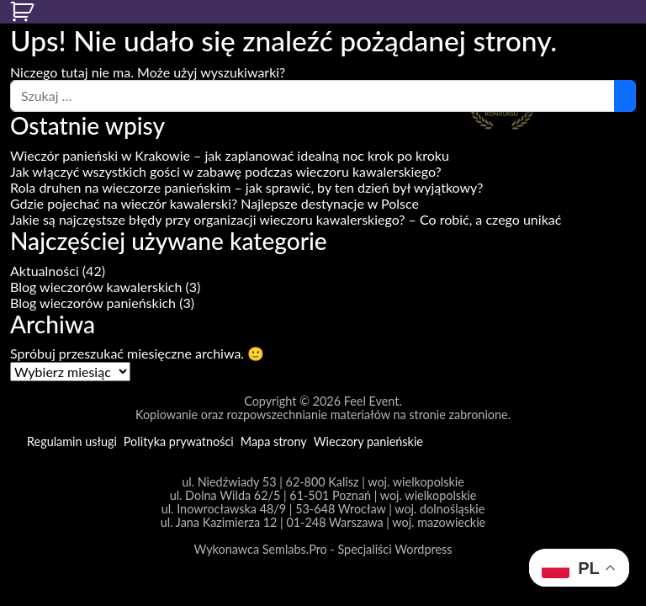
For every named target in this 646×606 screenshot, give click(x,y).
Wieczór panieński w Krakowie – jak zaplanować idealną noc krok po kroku (229, 155)
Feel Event (372, 401)
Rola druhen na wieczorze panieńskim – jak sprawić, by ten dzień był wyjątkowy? (247, 187)
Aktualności (44, 271)
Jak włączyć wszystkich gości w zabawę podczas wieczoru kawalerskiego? (226, 171)
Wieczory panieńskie (368, 442)
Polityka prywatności (179, 442)
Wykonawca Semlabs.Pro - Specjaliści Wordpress (323, 549)
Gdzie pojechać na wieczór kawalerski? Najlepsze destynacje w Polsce (214, 203)
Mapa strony (274, 442)
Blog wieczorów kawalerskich (96, 287)
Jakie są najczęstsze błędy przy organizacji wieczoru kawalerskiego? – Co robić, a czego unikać (285, 219)
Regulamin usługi (72, 442)
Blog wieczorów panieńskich (93, 303)
